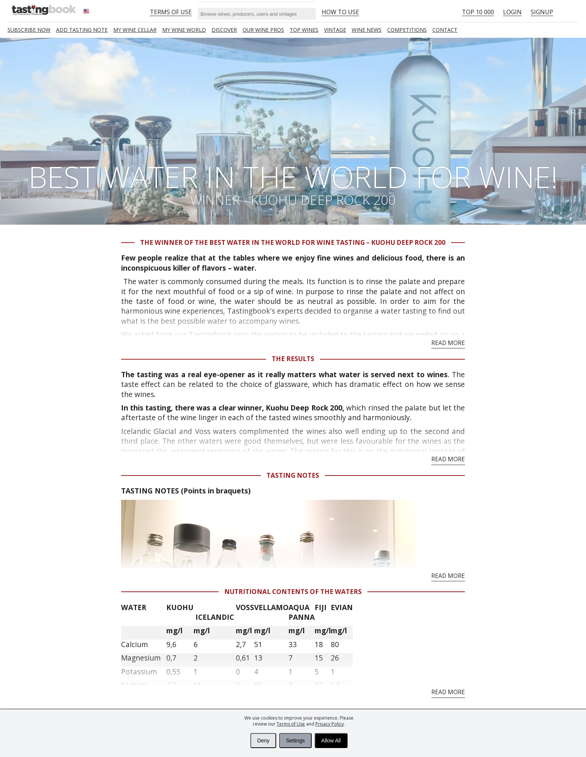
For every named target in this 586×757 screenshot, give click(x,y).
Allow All (331, 741)
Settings (295, 741)
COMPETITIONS (407, 29)
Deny (263, 741)
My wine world (184, 29)
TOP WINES (304, 29)
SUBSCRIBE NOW (28, 29)
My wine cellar (135, 29)
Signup (542, 12)
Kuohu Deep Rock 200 (304, 408)
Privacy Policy (329, 724)
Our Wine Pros (263, 29)
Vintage (335, 29)
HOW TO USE (340, 12)
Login (512, 12)
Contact (444, 29)
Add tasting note (82, 29)
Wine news (367, 29)
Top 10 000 (478, 12)
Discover (224, 29)
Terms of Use (291, 724)
